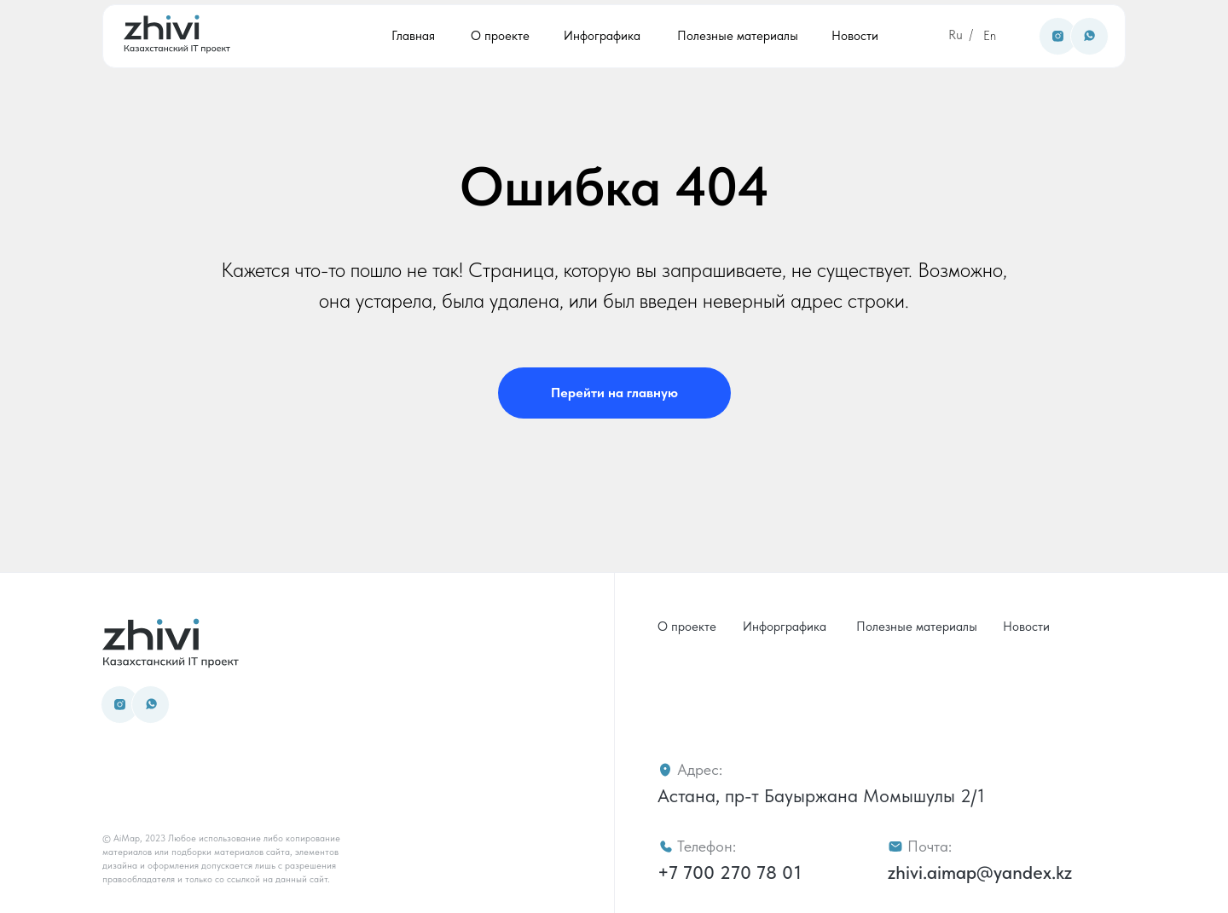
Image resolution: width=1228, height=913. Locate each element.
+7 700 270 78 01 (729, 872)
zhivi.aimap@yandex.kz (980, 872)
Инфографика (602, 35)
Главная (413, 35)
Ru (955, 35)
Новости (854, 35)
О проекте (500, 35)
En (989, 35)
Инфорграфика (784, 626)
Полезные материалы (737, 35)
